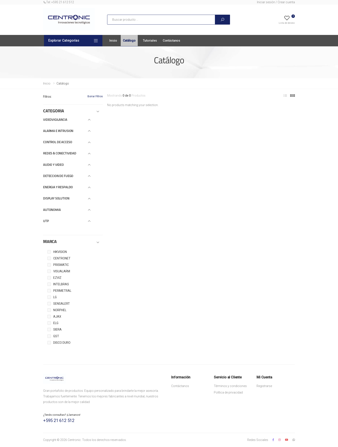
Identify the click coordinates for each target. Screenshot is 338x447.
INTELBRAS (61, 284)
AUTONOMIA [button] (52, 210)
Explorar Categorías (63, 40)
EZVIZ (57, 277)
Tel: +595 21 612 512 (58, 2)
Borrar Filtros (95, 96)
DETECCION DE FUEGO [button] (58, 176)
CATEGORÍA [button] (53, 111)
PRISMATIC (61, 265)
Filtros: (47, 96)
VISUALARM (61, 271)
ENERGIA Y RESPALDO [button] (58, 187)
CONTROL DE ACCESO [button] (57, 142)
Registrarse (264, 386)
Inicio (113, 40)
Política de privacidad (228, 392)
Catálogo (129, 40)
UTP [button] (46, 221)
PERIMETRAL (62, 290)
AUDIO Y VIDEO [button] (53, 165)
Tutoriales (150, 40)
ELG (55, 323)
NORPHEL (59, 310)
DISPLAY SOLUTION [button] (56, 198)
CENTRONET (61, 258)
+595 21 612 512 (58, 420)
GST (56, 336)
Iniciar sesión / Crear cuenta (276, 2)
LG (55, 297)
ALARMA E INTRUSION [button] (58, 131)
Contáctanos (171, 40)
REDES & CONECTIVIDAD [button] (59, 153)
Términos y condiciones (230, 386)
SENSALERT (61, 303)
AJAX (57, 316)
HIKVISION (60, 252)
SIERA (57, 329)
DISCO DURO (61, 342)
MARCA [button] (50, 242)
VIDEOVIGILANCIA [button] (55, 120)
